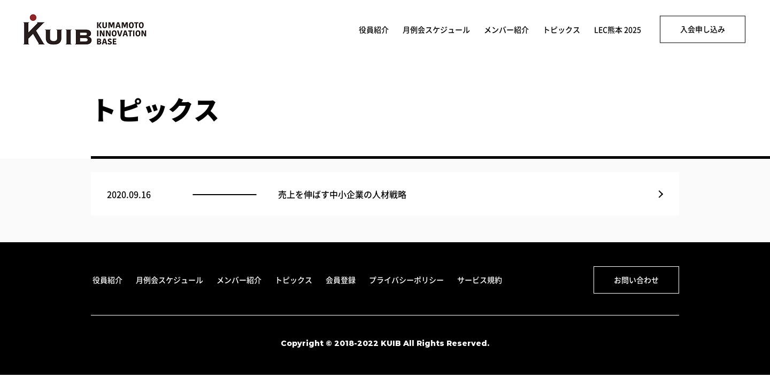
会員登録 (341, 279)
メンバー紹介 (506, 30)
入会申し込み (702, 29)
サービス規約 (479, 279)
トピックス (561, 30)
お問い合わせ (636, 279)
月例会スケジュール (436, 30)
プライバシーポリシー (406, 279)
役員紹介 (374, 30)
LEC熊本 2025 (617, 30)
